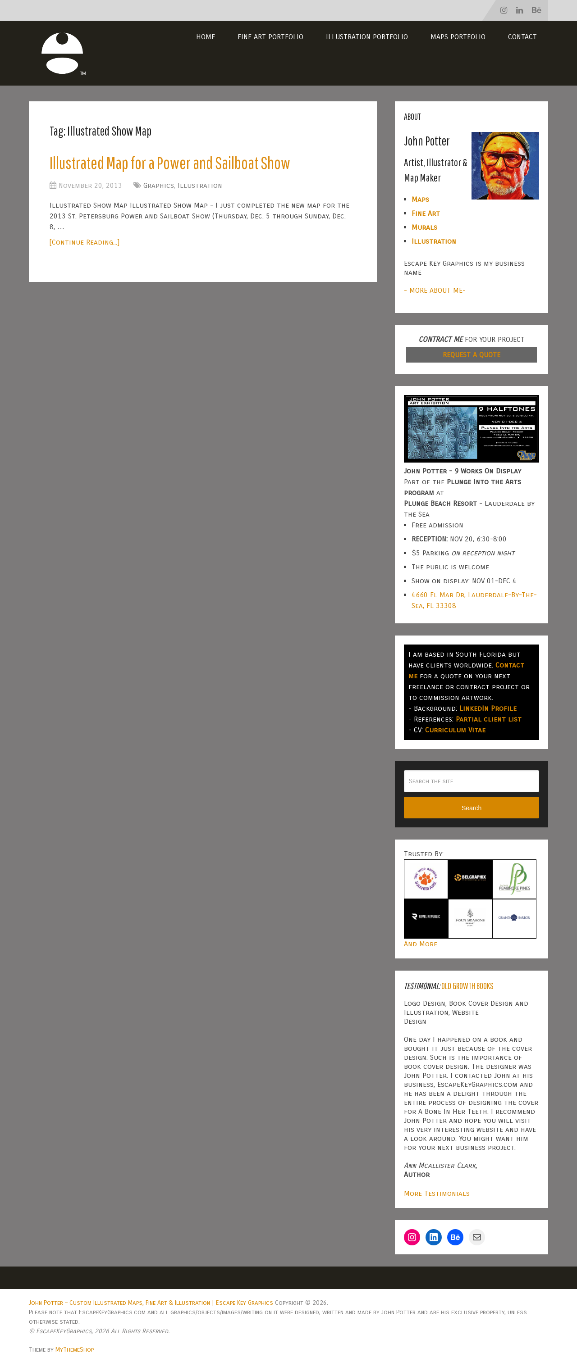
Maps (420, 199)
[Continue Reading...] (84, 242)
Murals (424, 227)
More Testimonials (437, 1193)
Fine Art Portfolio (270, 36)
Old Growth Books (467, 986)
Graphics (158, 185)
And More (420, 944)
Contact (522, 36)
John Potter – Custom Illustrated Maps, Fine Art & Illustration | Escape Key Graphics (151, 1303)
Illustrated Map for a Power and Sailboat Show (170, 163)
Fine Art (426, 213)
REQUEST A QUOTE (471, 354)
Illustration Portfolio (367, 36)
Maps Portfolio (457, 36)
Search (471, 808)
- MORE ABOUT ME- (435, 290)
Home (205, 36)
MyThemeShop (74, 1349)
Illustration (200, 185)
